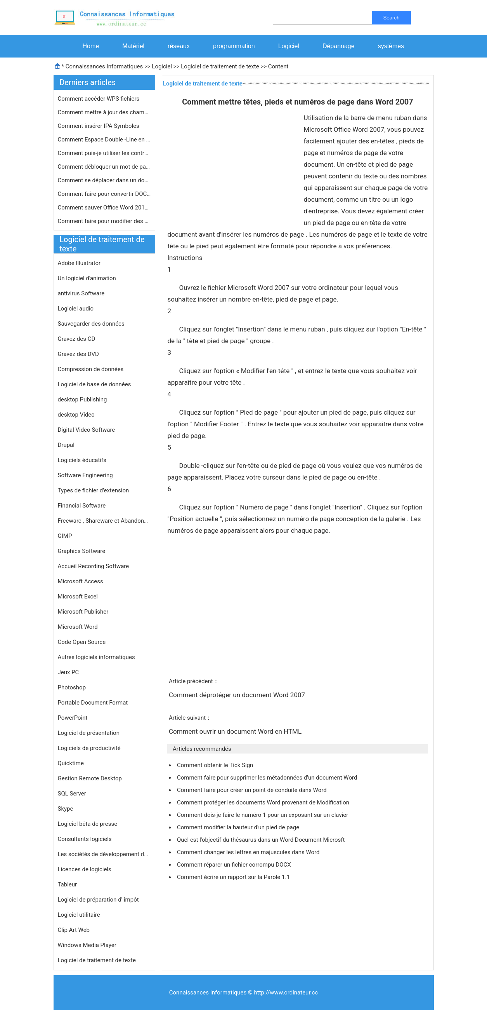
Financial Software (82, 505)
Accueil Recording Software (93, 566)
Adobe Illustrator (79, 263)
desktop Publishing (82, 399)
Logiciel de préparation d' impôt (98, 899)
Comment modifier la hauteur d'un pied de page (239, 827)
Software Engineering (85, 475)
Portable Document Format (93, 702)
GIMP (65, 535)
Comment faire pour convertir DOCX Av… (104, 193)
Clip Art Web (74, 929)
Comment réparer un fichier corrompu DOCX (234, 864)
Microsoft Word (78, 626)
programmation (234, 46)
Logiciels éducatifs (82, 460)
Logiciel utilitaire (79, 914)
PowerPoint (73, 717)
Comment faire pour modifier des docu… (104, 221)
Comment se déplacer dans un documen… (104, 180)
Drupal (66, 444)
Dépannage (338, 46)
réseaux (179, 46)
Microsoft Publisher (83, 611)
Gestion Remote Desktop (90, 778)
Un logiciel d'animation (87, 278)
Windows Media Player (87, 945)
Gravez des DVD (78, 354)
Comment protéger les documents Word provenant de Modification (264, 802)
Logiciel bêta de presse (88, 823)
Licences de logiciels (84, 869)
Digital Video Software (86, 429)
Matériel (133, 46)
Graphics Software (82, 551)
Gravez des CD (76, 338)
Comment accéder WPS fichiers (99, 98)
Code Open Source (82, 641)
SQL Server (72, 793)
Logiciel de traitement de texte (220, 66)
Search (391, 18)
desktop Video (76, 414)
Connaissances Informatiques (104, 66)
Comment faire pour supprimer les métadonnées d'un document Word (268, 777)
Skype (65, 808)
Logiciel (288, 46)
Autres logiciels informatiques (96, 657)
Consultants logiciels (85, 839)
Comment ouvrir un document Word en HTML (236, 731)
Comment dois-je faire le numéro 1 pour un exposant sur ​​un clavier (263, 814)
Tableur (67, 884)
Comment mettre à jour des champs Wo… (104, 112)
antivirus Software (81, 293)
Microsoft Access (80, 581)
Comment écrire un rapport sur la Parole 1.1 (234, 877)
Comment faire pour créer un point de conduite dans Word (252, 790)
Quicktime (71, 763)
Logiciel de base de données (94, 384)
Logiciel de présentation (89, 732)
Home (91, 46)
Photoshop (72, 687)
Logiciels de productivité (89, 748)
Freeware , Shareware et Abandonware (104, 520)
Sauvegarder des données (91, 323)
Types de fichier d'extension (93, 490)
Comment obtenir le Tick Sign (216, 765)
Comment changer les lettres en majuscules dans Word (249, 852)
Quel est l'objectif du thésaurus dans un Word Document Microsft (261, 839)
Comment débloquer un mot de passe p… (104, 166)
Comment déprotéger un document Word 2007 (238, 695)
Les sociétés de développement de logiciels (104, 854)
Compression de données (91, 369)
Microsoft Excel (78, 596)
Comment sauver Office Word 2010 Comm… (104, 207)
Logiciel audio (76, 308)
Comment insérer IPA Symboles (99, 125)
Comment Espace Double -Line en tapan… (104, 139)
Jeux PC (68, 672)
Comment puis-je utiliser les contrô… (104, 153)
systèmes (391, 46)
